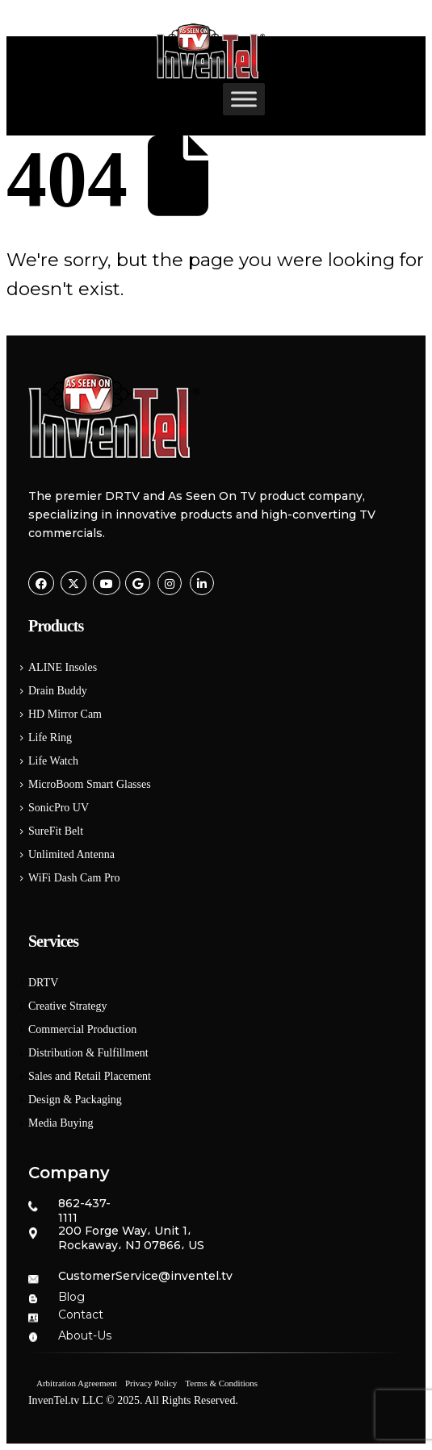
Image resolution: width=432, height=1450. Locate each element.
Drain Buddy (57, 691)
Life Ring (50, 737)
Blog (71, 1297)
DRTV (43, 983)
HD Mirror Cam (65, 714)
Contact (80, 1314)
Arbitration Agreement (76, 1383)
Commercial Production (82, 1029)
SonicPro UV (58, 808)
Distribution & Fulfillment (88, 1053)
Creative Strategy (67, 1006)
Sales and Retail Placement (89, 1076)
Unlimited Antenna (71, 854)
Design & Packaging (75, 1100)
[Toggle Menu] (244, 98)
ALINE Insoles (62, 667)
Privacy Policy (151, 1383)
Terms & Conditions (221, 1383)
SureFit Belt (55, 831)
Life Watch (53, 761)
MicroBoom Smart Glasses (89, 784)
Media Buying (61, 1123)
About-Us (84, 1335)
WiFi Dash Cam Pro (74, 878)
